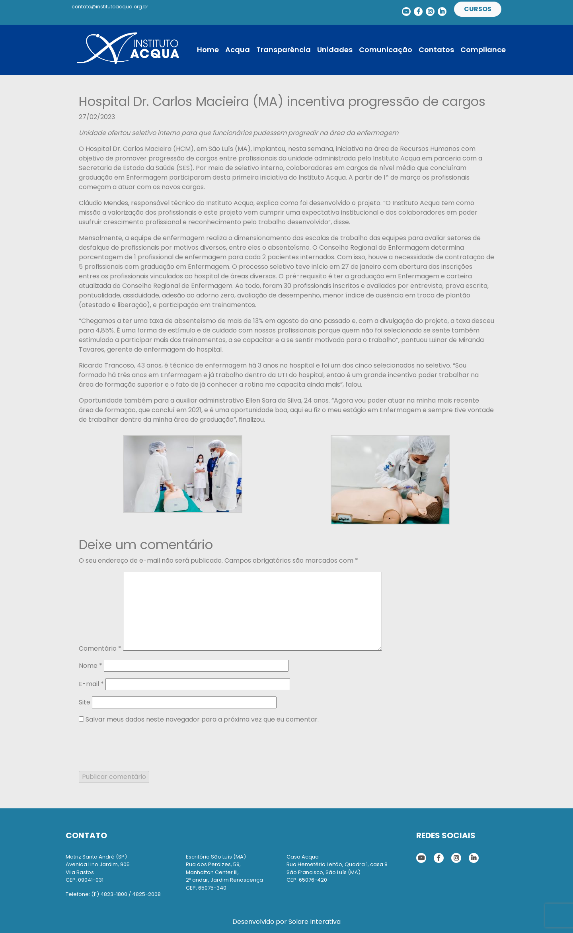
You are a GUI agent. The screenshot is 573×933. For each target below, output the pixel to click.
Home (208, 50)
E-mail (91, 684)
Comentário (100, 648)
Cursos (477, 9)
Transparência (283, 50)
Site (84, 702)
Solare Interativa (314, 921)
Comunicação (385, 50)
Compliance (483, 50)
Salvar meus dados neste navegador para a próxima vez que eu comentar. (202, 719)
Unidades (335, 50)
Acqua (237, 50)
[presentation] (139, 746)
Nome (90, 665)
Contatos (436, 50)
